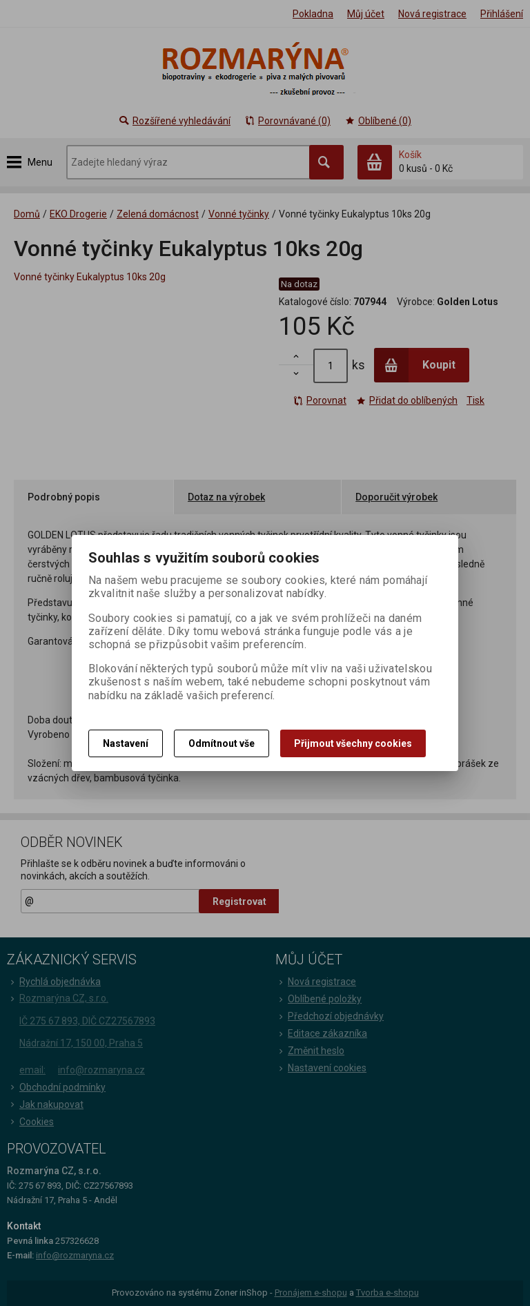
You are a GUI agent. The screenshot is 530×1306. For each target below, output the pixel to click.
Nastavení (125, 743)
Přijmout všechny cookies (353, 743)
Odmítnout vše (221, 743)
